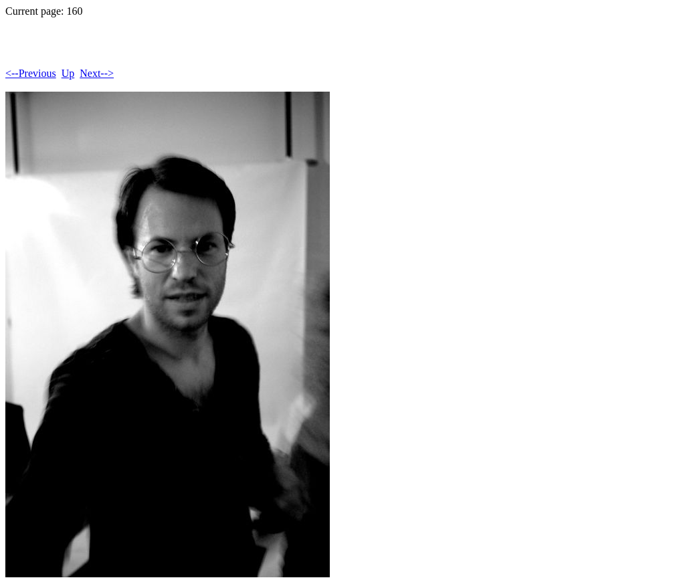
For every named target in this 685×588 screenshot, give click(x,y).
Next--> (97, 73)
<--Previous (30, 73)
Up (68, 73)
